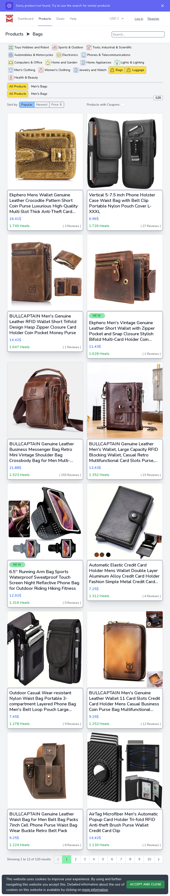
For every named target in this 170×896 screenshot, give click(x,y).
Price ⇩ (56, 105)
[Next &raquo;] (159, 859)
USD (117, 18)
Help (73, 19)
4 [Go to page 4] (94, 859)
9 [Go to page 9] (139, 859)
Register (153, 19)
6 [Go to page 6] (112, 859)
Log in (139, 19)
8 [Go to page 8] (130, 859)
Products (45, 19)
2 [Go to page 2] (76, 859)
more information (95, 889)
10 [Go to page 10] (149, 859)
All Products (17, 86)
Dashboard (25, 19)
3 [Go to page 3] (85, 859)
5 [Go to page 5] (103, 859)
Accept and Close (145, 884)
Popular (26, 105)
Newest (41, 105)
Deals (60, 19)
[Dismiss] (162, 6)
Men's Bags (39, 86)
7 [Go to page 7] (121, 859)
